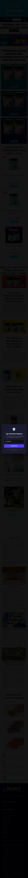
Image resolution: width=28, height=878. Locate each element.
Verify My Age (14, 446)
